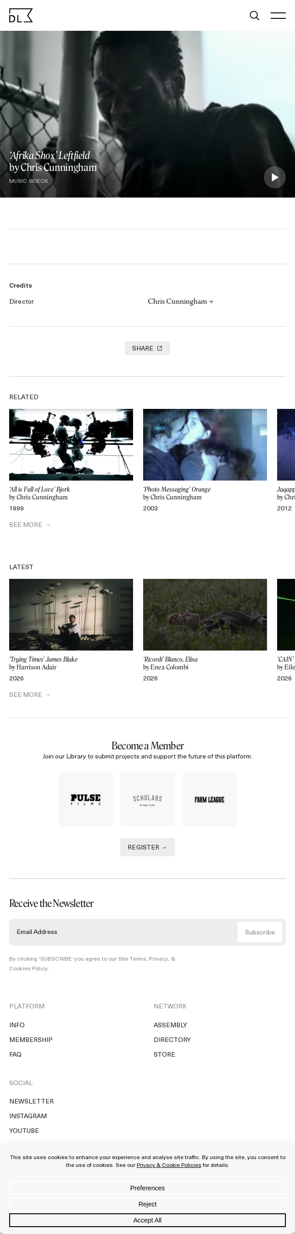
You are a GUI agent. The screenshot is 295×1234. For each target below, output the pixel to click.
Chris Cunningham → (180, 302)
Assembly (170, 1025)
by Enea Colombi (205, 663)
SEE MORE (25, 525)
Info (17, 1025)
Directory (172, 1040)
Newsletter (31, 1101)
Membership (31, 1040)
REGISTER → (147, 847)
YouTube (24, 1131)
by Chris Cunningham (71, 493)
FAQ (15, 1055)
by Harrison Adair (71, 663)
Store (164, 1055)
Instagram (28, 1116)
